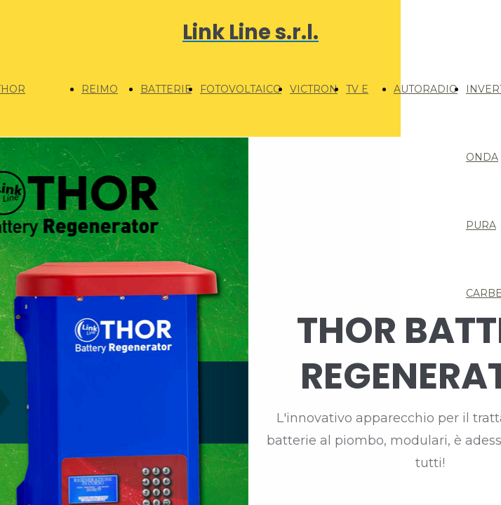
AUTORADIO (425, 89)
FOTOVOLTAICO (240, 89)
